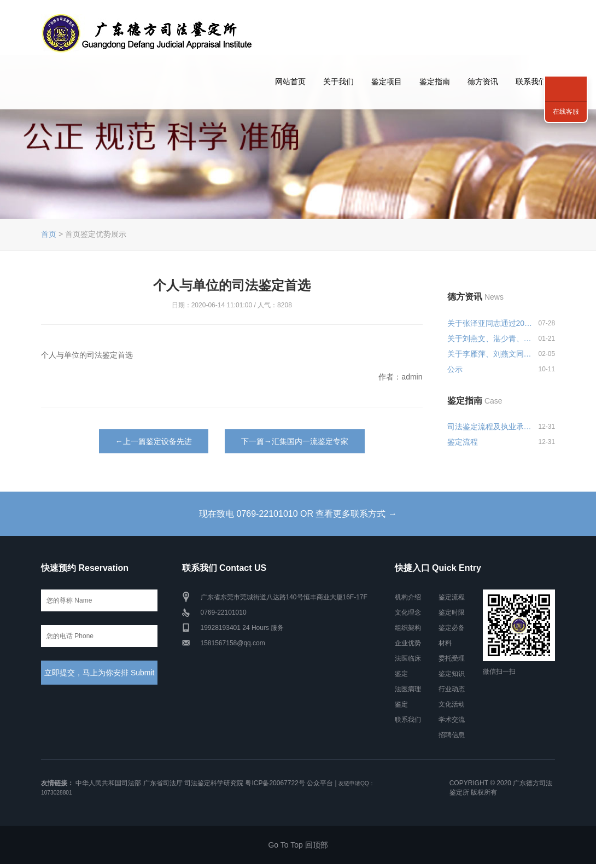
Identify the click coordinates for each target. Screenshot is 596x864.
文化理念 (408, 612)
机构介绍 (408, 597)
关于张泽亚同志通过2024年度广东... (490, 323)
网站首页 (290, 81)
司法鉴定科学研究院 (213, 783)
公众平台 (320, 783)
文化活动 (452, 704)
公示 (455, 369)
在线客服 (566, 111)
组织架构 (408, 628)
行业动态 (452, 689)
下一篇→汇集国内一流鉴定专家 (294, 441)
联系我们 (531, 81)
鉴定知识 (452, 674)
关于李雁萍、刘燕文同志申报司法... (490, 353)
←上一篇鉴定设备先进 (153, 441)
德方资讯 (483, 81)
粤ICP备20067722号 (275, 783)
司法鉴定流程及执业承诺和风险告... (490, 426)
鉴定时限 (452, 612)
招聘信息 (452, 735)
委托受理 (452, 658)
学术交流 (452, 719)
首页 (48, 234)
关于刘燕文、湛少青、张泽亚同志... (490, 338)
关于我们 (338, 81)
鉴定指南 (434, 81)
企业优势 (408, 643)
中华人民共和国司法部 (108, 783)
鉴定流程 (462, 441)
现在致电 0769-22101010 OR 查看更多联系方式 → (298, 513)
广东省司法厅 (163, 783)
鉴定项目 (386, 81)
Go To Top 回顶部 (298, 844)
